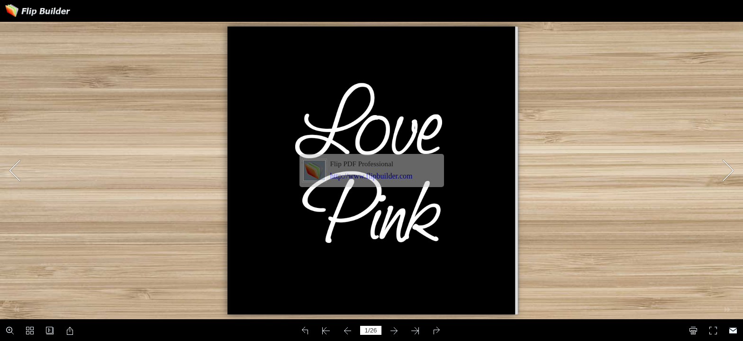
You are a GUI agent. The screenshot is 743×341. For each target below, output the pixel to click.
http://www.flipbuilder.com (371, 176)
